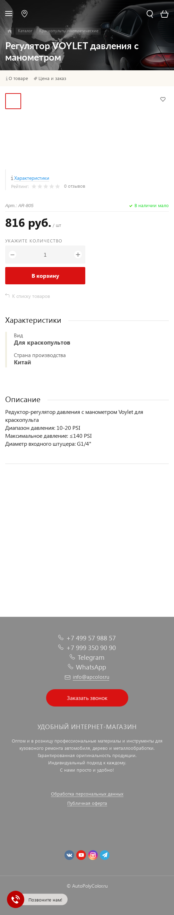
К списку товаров (31, 296)
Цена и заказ (52, 78)
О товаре (18, 78)
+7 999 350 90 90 (91, 647)
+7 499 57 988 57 (91, 637)
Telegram (91, 657)
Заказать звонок (87, 697)
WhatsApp (91, 667)
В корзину (45, 275)
